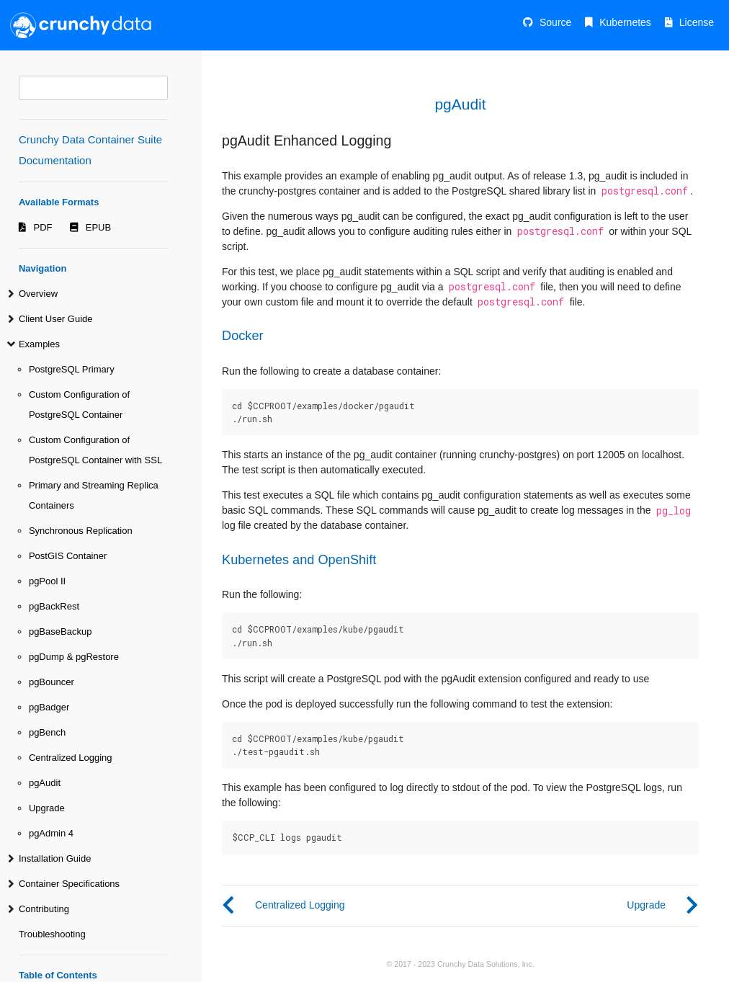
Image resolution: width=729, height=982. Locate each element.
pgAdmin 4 (51, 833)
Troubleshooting (52, 934)
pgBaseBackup (60, 631)
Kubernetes (625, 22)
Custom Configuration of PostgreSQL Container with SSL (95, 449)
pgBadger (49, 707)
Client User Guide (56, 318)
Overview (38, 293)
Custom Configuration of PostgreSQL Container (79, 404)
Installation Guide (55, 858)
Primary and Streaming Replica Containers (93, 495)
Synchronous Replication (81, 530)
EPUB (98, 227)
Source (555, 22)
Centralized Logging (70, 757)
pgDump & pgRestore (74, 656)
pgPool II (47, 581)
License (696, 22)
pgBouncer (51, 682)
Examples (39, 344)
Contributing (44, 908)
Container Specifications (69, 883)
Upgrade (47, 808)
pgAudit (45, 782)
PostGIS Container (68, 555)
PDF (43, 227)
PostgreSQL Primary (72, 369)
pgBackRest (54, 606)
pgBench (47, 732)
